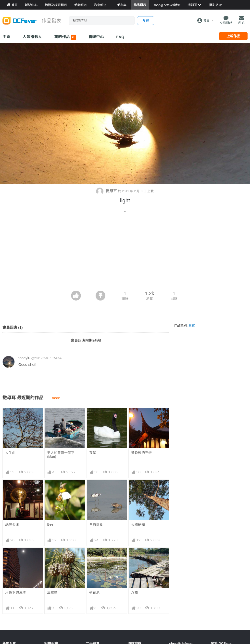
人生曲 (10, 453)
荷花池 (94, 592)
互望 (92, 453)
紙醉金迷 (12, 525)
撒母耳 (107, 191)
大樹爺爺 (138, 525)
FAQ (120, 37)
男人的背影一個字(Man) (61, 455)
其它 (191, 325)
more (56, 398)
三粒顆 (52, 592)
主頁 (6, 37)
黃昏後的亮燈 (141, 453)
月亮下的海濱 (15, 592)
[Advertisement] (125, 253)
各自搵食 (96, 525)
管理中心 (96, 37)
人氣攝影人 (32, 37)
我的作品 (65, 37)
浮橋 (134, 592)
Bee (50, 524)
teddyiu (24, 358)
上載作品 (233, 36)
